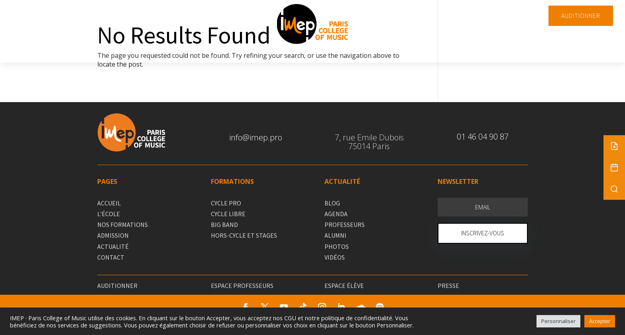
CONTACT (110, 257)
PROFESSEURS (344, 225)
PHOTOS (336, 246)
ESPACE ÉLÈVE (344, 286)
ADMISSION (113, 235)
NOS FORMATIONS (122, 225)
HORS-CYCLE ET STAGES (244, 235)
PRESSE (448, 286)
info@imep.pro (255, 137)
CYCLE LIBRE (228, 214)
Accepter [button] (599, 321)
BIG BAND (224, 225)
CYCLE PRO (226, 203)
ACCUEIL (109, 203)
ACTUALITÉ (113, 246)
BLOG (332, 203)
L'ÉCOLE (108, 214)
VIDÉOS (334, 257)
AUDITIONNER (580, 16)
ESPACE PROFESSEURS (242, 286)
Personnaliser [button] (558, 321)
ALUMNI (335, 235)
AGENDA (336, 214)
